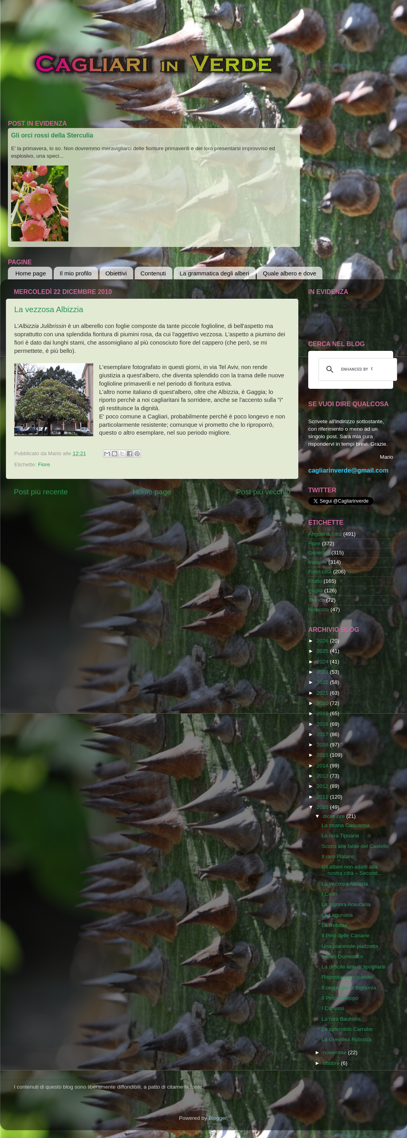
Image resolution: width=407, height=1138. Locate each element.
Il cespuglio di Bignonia (349, 988)
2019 (323, 713)
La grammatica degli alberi (214, 273)
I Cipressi (333, 1008)
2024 (323, 662)
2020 (323, 703)
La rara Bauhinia (341, 1019)
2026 (323, 641)
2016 (323, 745)
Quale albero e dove (289, 273)
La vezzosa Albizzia (48, 309)
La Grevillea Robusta (346, 1039)
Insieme (317, 562)
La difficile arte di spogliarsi (354, 967)
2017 (323, 734)
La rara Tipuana (340, 835)
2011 (323, 797)
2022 (323, 682)
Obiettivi (116, 273)
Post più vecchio (263, 492)
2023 (323, 672)
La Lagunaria (337, 915)
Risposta (318, 609)
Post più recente (41, 492)
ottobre (332, 1063)
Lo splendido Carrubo (347, 1029)
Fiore (44, 464)
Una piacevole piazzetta (350, 946)
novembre (335, 1052)
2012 (323, 786)
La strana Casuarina (346, 825)
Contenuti (153, 273)
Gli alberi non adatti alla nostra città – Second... (352, 870)
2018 (323, 724)
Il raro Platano (338, 856)
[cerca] (356, 369)
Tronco (316, 600)
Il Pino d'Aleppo (340, 998)
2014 (323, 766)
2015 (323, 755)
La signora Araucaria (346, 904)
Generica (319, 553)
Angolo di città (325, 534)
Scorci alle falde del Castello (355, 846)
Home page (30, 273)
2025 (323, 651)
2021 (323, 693)
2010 (323, 807)
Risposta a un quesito (347, 977)
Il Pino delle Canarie (345, 935)
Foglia (315, 590)
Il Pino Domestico (342, 956)
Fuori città (320, 572)
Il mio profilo (76, 273)
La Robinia (334, 925)
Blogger (218, 1118)
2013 (323, 776)
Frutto (315, 581)
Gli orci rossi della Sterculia (52, 135)
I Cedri (329, 894)
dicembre (334, 816)
